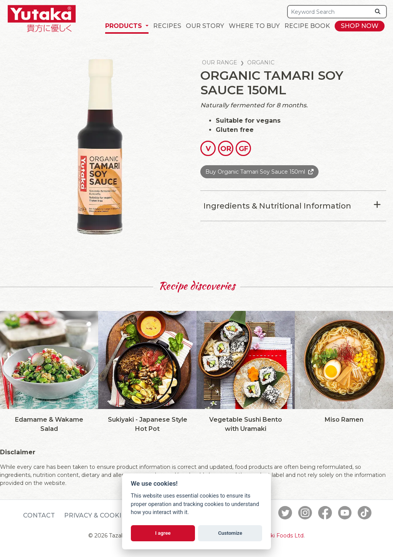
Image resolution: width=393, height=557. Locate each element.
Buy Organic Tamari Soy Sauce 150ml (255, 171)
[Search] (329, 12)
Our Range (219, 62)
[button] (127, 26)
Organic (260, 62)
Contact (39, 515)
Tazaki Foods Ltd (281, 535)
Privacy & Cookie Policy (107, 515)
